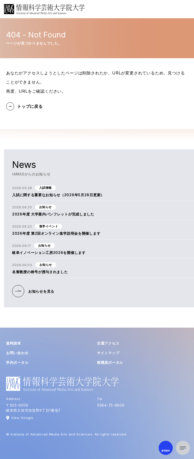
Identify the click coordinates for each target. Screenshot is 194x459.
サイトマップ (108, 353)
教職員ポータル (110, 362)
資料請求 (13, 343)
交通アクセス (108, 343)
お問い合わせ (17, 353)
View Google (22, 418)
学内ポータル (17, 362)
